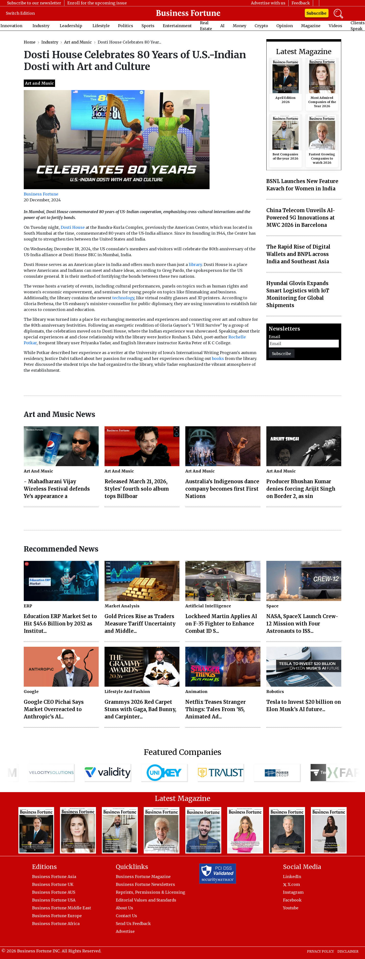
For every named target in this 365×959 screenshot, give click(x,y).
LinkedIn (292, 876)
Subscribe (316, 13)
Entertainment (177, 25)
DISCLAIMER (347, 951)
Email (274, 336)
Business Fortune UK (52, 884)
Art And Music (38, 471)
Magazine (310, 25)
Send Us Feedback (133, 923)
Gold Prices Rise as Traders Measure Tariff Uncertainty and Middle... (140, 623)
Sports (147, 25)
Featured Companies (182, 752)
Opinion (284, 25)
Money (239, 25)
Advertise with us (268, 2)
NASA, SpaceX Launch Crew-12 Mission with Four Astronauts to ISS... (302, 623)
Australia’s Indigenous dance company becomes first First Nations (222, 488)
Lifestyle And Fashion (127, 691)
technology (123, 297)
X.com (291, 884)
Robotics (275, 691)
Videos (335, 25)
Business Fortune (41, 194)
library (195, 264)
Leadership (71, 25)
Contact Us (126, 915)
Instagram (293, 892)
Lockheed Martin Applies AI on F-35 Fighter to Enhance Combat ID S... (221, 623)
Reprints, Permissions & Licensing (150, 892)
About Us (124, 907)
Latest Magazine (303, 52)
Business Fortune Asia (54, 876)
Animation (196, 691)
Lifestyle (101, 25)
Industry (41, 25)
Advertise (125, 931)
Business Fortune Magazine (143, 876)
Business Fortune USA (53, 900)
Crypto (261, 25)
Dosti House (73, 227)
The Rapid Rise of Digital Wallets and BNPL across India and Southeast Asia (298, 254)
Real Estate (206, 25)
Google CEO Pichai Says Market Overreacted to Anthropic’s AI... (54, 709)
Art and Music (78, 42)
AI (222, 25)
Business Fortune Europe (57, 915)
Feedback (301, 2)
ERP (28, 605)
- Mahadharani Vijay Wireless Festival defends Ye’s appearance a (57, 488)
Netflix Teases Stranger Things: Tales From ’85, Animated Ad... (215, 709)
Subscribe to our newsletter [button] (34, 2)
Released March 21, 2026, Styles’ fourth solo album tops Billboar (137, 488)
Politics (125, 25)
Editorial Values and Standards (146, 900)
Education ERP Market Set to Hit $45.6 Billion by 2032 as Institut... (60, 623)
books (218, 358)
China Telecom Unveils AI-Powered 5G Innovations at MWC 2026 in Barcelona (300, 217)
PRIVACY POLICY (320, 951)
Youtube (290, 907)
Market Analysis (122, 605)
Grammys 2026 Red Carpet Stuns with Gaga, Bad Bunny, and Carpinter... (140, 709)
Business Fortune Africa (56, 923)
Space (272, 605)
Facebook (292, 900)
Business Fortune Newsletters (145, 884)
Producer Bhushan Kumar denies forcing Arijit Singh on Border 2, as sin (300, 488)
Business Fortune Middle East (61, 907)
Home (29, 42)
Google (31, 691)
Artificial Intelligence (208, 605)
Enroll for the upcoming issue (97, 2)
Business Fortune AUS (53, 892)
